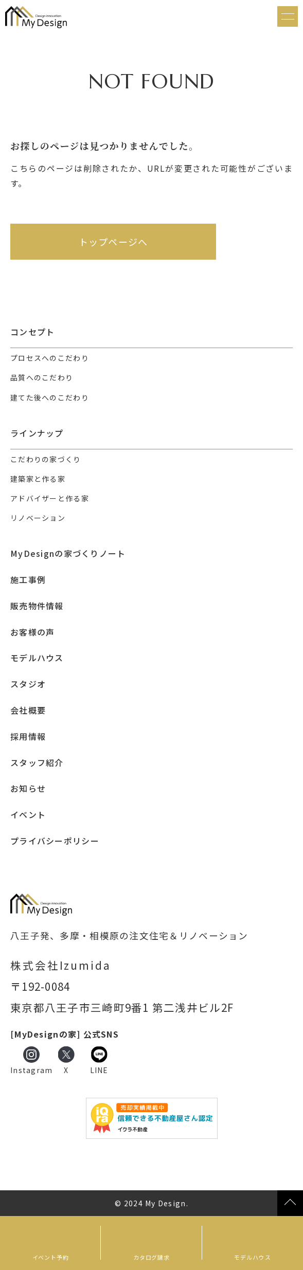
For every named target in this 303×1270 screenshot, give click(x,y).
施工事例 (28, 579)
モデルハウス (252, 1257)
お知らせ (28, 788)
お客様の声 (32, 632)
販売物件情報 (37, 606)
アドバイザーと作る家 (49, 498)
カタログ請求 (151, 1257)
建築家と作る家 (37, 478)
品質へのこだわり (41, 377)
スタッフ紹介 (37, 762)
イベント (28, 814)
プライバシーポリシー (54, 841)
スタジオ (28, 684)
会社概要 (28, 710)
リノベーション (37, 517)
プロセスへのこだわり (49, 357)
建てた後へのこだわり (49, 397)
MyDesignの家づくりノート (68, 553)
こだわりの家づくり (45, 459)
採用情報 (28, 736)
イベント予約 (50, 1257)
